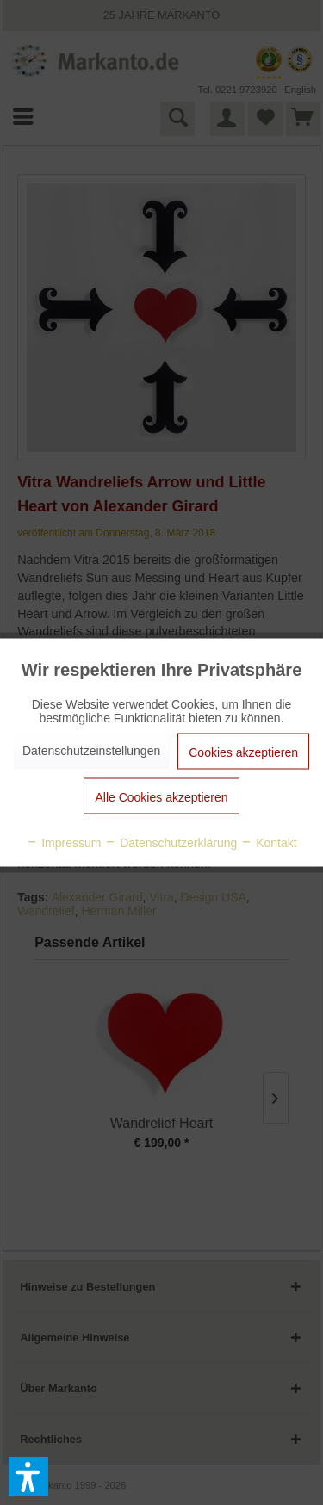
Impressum (63, 843)
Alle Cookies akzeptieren (161, 797)
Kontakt (268, 843)
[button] (28, 1476)
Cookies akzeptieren (243, 752)
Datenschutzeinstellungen (91, 751)
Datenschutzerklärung (170, 843)
